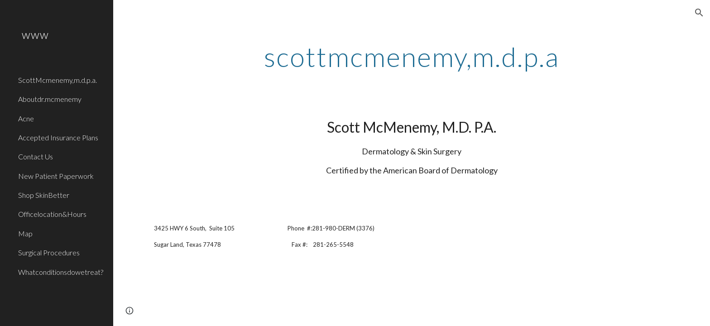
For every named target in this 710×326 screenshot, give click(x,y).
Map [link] (25, 233)
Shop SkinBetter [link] (43, 195)
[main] (412, 56)
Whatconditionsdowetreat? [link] (60, 272)
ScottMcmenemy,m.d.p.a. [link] (57, 80)
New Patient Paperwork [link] (56, 176)
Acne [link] (26, 118)
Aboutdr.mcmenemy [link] (50, 99)
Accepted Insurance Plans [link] (58, 137)
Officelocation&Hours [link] (52, 214)
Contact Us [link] (35, 156)
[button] (699, 13)
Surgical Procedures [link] (49, 252)
